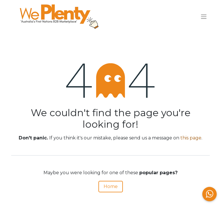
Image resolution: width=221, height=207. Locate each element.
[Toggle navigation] (204, 17)
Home (111, 186)
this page (190, 138)
